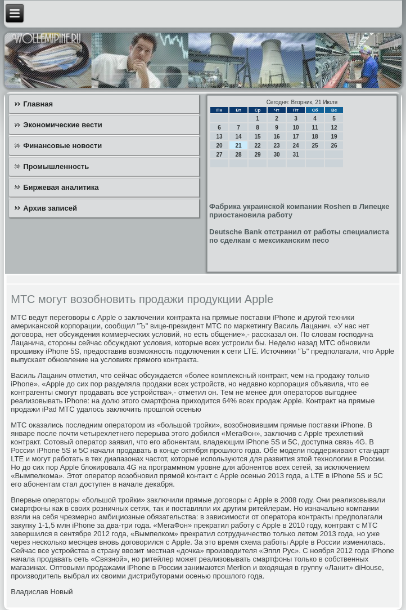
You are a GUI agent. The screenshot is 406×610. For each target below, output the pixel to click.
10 (295, 127)
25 (315, 146)
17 (295, 136)
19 (334, 136)
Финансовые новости (62, 145)
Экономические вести (62, 125)
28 (238, 155)
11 (315, 127)
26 (334, 146)
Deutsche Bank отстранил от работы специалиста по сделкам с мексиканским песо (299, 236)
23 (276, 146)
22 (257, 146)
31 (295, 155)
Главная (38, 104)
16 (276, 136)
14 (238, 136)
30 (276, 155)
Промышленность (56, 166)
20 (219, 146)
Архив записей (50, 208)
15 (257, 136)
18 (315, 136)
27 (219, 155)
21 (238, 146)
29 (257, 155)
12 (334, 127)
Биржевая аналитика (60, 187)
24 (295, 146)
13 (219, 136)
